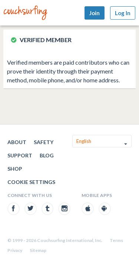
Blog (47, 155)
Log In (122, 13)
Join (94, 13)
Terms (116, 240)
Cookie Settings (31, 182)
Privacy (14, 250)
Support (19, 155)
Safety (43, 142)
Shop (14, 169)
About (16, 142)
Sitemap (38, 250)
